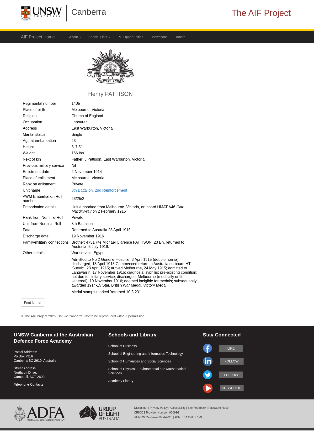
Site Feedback (197, 407)
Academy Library (120, 381)
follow (231, 361)
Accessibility (177, 407)
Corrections (159, 37)
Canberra (88, 11)
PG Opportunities (130, 37)
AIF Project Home (38, 37)
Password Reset (218, 407)
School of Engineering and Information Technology (145, 354)
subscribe (231, 388)
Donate (180, 37)
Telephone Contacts (28, 384)
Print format (32, 302)
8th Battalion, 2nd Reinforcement (99, 190)
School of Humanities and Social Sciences (139, 361)
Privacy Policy (159, 407)
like (230, 348)
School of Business (122, 346)
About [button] (75, 37)
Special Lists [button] (99, 37)
